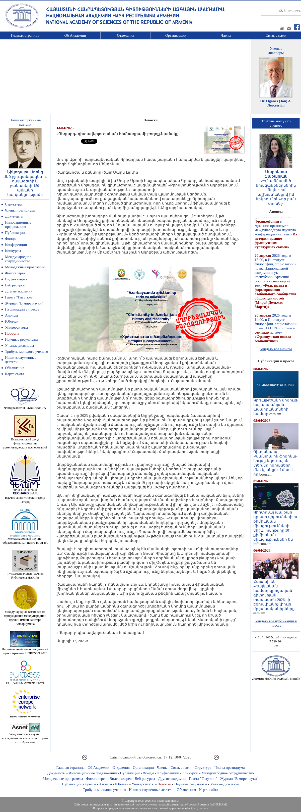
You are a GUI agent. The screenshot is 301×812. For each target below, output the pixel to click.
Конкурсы (13, 251)
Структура (13, 204)
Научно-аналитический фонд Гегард (25, 498)
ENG (290, 11)
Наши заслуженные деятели (151, 790)
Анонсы (11, 315)
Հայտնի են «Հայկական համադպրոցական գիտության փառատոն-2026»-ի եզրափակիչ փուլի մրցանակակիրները (275, 593)
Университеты (16, 327)
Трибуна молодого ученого (26, 351)
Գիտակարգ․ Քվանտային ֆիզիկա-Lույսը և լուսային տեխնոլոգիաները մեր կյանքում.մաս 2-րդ (275, 461)
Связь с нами (276, 35)
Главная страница (25, 35)
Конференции (16, 245)
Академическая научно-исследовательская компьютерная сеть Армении (25, 736)
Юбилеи (11, 321)
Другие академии (19, 291)
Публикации (15, 233)
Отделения (125, 35)
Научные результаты (21, 339)
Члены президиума (20, 210)
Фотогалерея (15, 273)
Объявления (14, 368)
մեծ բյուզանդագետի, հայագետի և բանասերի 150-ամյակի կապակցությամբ (25, 186)
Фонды (10, 239)
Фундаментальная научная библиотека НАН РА (25, 574)
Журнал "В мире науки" (24, 303)
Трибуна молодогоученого (276, 123)
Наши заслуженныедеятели (25, 122)
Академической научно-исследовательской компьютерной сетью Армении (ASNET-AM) (170, 804)
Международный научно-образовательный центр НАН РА (25, 539)
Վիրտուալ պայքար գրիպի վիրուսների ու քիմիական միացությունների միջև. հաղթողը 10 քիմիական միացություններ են (275, 524)
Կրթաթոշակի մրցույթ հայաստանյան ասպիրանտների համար (275, 405)
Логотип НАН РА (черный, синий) (275, 677)
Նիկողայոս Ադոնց (25, 172)
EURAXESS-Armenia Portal (25, 681)
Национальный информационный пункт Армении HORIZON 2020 (25, 649)
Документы (14, 216)
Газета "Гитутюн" (19, 297)
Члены (226, 35)
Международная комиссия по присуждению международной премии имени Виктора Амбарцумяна (25, 616)
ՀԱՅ (282, 11)
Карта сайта (14, 374)
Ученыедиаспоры (276, 50)
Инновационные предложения (18, 224)
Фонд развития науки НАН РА (25, 406)
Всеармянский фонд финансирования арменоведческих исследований (25, 441)
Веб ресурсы (15, 285)
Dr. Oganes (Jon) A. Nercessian (276, 103)
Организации (175, 35)
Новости (12, 333)
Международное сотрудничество (18, 259)
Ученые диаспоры (19, 345)
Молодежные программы (25, 267)
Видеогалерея (16, 279)
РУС (298, 11)
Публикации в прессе (22, 309)
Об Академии (75, 35)
